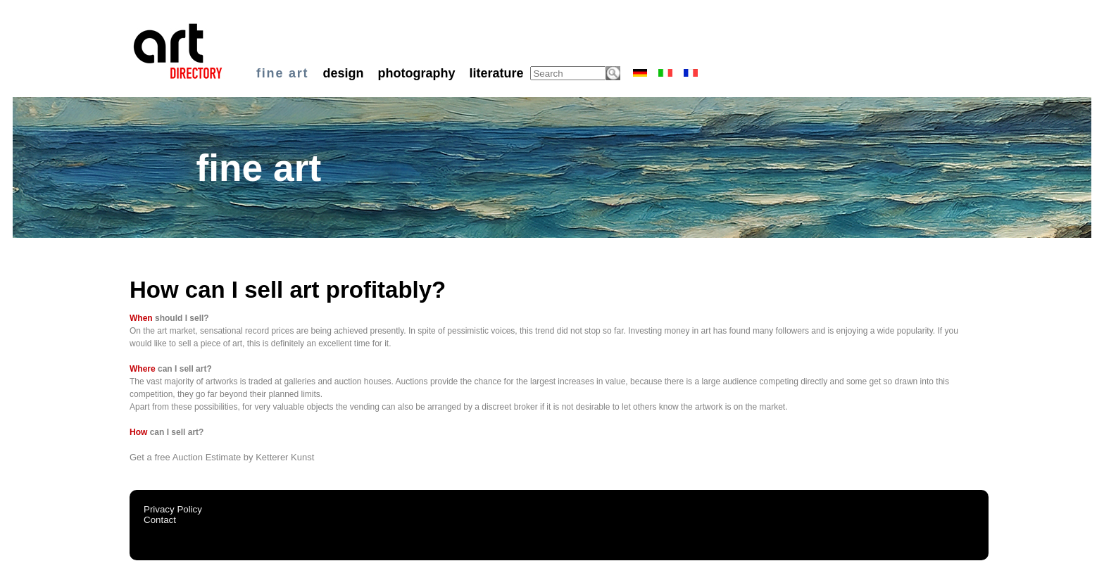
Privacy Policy (173, 509)
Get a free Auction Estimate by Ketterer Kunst (222, 457)
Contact (160, 520)
